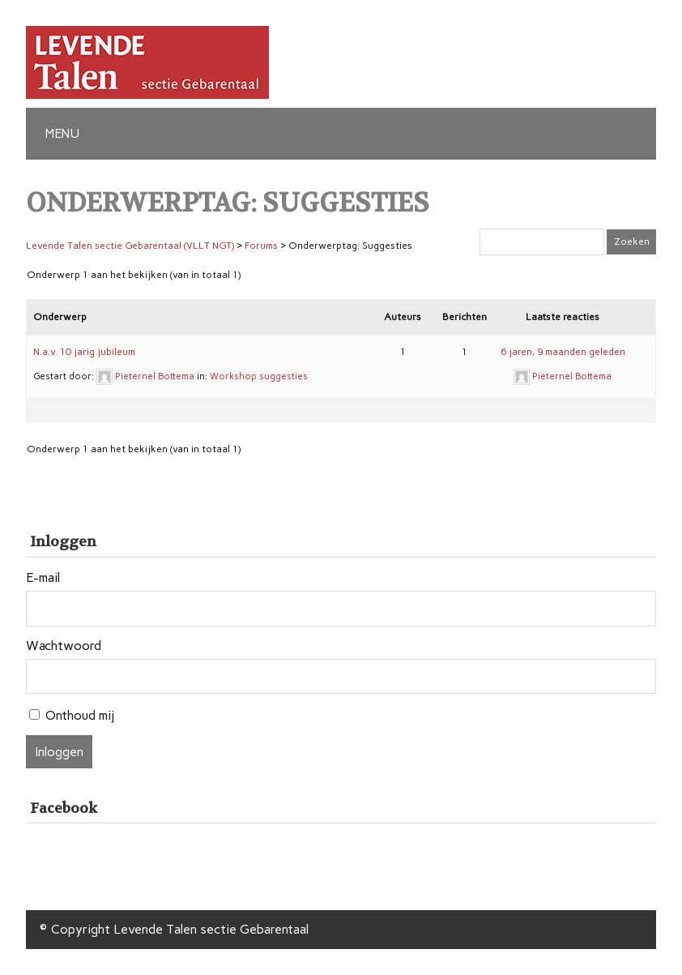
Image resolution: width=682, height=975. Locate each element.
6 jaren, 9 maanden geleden (563, 351)
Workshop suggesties (259, 376)
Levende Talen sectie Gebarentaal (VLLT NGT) (130, 245)
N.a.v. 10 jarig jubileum (84, 351)
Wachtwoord (63, 645)
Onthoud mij (79, 715)
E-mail (43, 577)
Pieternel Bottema (154, 376)
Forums (261, 245)
